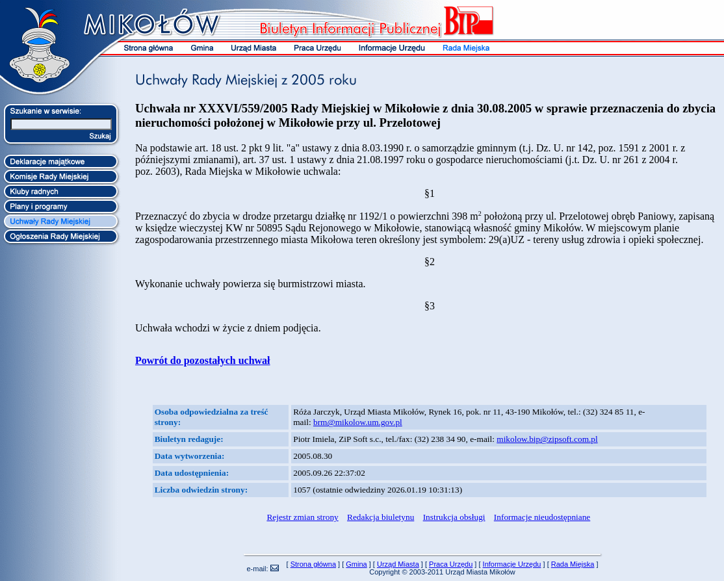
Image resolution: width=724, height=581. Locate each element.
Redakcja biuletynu (380, 517)
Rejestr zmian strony (302, 517)
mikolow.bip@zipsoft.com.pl (547, 439)
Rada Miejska (573, 564)
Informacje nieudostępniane (542, 517)
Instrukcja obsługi (454, 517)
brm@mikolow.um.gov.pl (357, 422)
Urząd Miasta (398, 564)
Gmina (356, 564)
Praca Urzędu (450, 564)
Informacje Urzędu (512, 564)
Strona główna (313, 564)
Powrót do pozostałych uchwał (202, 360)
